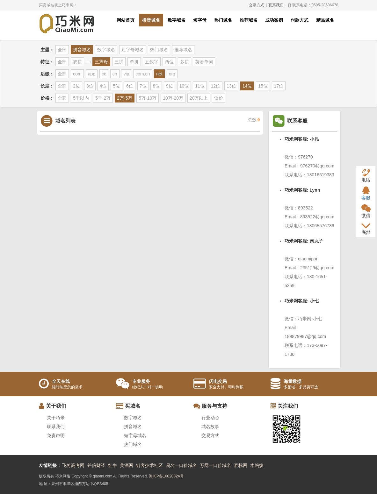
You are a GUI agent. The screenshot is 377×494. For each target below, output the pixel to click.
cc (104, 73)
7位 (143, 85)
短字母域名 (132, 49)
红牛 (112, 465)
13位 (231, 85)
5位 (116, 85)
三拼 (118, 61)
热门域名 (223, 20)
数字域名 (176, 20)
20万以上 (199, 98)
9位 (169, 85)
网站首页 (125, 20)
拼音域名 (151, 20)
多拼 (184, 61)
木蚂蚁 (257, 465)
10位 (184, 85)
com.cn (142, 73)
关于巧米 (56, 417)
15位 (263, 85)
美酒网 (126, 465)
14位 (247, 85)
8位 (156, 85)
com (77, 73)
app (91, 73)
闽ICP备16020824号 (166, 476)
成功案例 (274, 20)
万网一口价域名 (215, 465)
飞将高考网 (73, 465)
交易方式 (256, 5)
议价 (218, 98)
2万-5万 (124, 98)
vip (126, 73)
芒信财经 (96, 465)
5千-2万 (103, 98)
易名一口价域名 (181, 465)
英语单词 (204, 61)
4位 (103, 85)
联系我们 (276, 5)
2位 (76, 85)
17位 (279, 85)
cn (114, 73)
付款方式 (299, 20)
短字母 (200, 20)
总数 (254, 119)
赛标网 (240, 465)
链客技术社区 (149, 465)
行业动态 (210, 417)
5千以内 (81, 98)
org (172, 73)
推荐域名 (248, 20)
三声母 (101, 61)
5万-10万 (147, 98)
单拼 (134, 61)
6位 (129, 85)
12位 (216, 85)
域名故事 (210, 426)
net (159, 73)
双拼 (77, 61)
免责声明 (56, 435)
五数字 (151, 61)
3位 (89, 85)
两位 (169, 61)
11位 (200, 85)
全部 (62, 49)
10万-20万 (173, 98)
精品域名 (325, 20)
